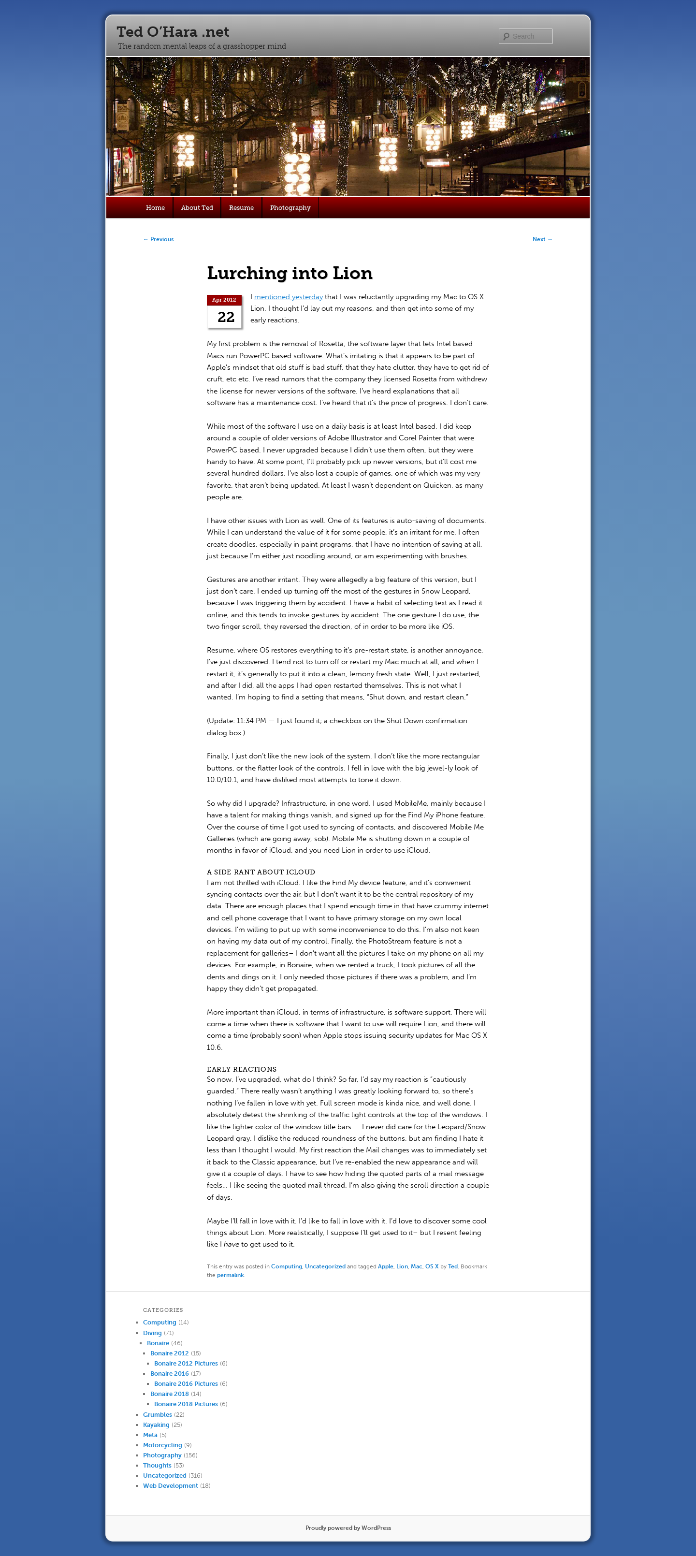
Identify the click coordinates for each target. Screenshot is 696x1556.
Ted (453, 1266)
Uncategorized (325, 1266)
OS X (432, 1266)
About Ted (197, 207)
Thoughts (157, 1465)
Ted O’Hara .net (172, 32)
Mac (416, 1266)
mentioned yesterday (288, 296)
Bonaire (158, 1343)
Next (543, 239)
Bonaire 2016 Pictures (186, 1383)
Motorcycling (162, 1445)
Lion (402, 1266)
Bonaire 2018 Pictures (186, 1404)
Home (155, 207)
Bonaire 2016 (169, 1373)
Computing (286, 1266)
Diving (152, 1333)
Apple (385, 1266)
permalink (230, 1275)
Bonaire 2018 (169, 1393)
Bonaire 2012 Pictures (186, 1363)
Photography (290, 207)
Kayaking (156, 1424)
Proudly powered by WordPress (348, 1528)
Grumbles (157, 1414)
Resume (241, 207)
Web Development (170, 1485)
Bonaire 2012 (169, 1353)
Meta (150, 1435)
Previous (158, 239)
